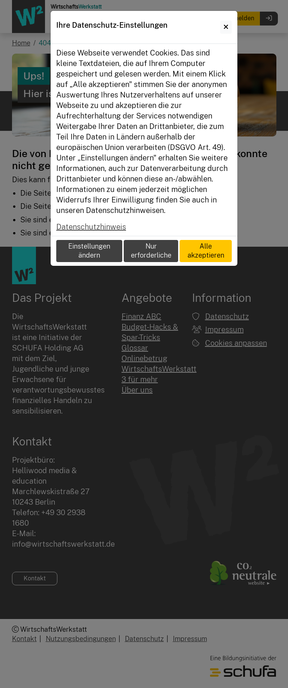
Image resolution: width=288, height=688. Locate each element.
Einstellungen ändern (89, 250)
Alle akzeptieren (206, 250)
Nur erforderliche (151, 250)
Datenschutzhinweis (91, 226)
